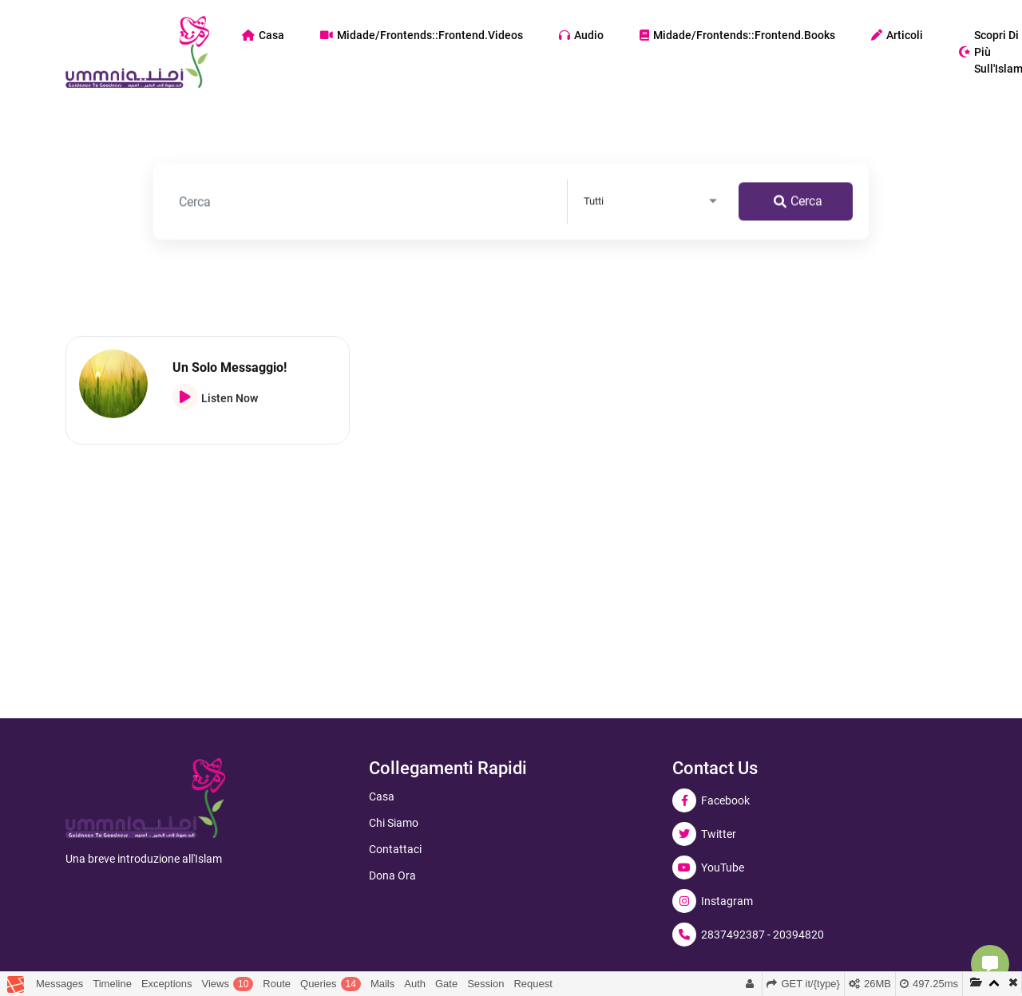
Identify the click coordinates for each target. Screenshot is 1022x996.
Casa (263, 35)
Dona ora (392, 875)
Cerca (798, 203)
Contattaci (395, 849)
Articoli (897, 35)
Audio (581, 35)
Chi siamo (393, 822)
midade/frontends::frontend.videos (421, 35)
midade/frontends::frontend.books (737, 35)
